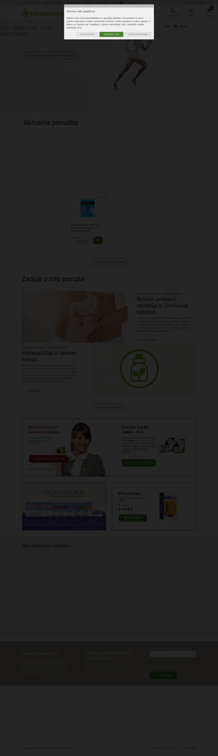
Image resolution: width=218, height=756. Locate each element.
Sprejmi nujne (137, 34)
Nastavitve (87, 34)
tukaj (79, 27)
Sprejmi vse (111, 34)
